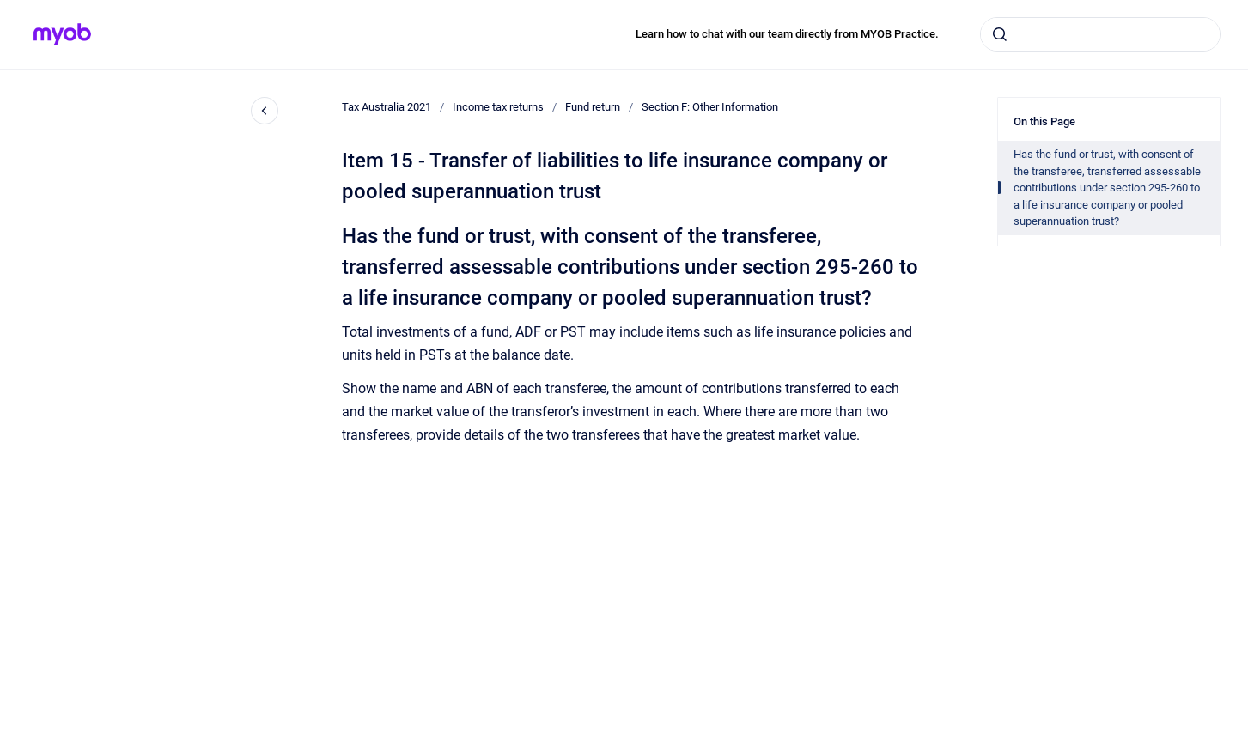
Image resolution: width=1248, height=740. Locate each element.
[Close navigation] (264, 110)
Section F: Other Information (710, 106)
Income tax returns (498, 106)
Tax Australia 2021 (386, 106)
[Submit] (1000, 34)
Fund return (592, 106)
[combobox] (1100, 34)
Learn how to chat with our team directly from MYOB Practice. (787, 33)
